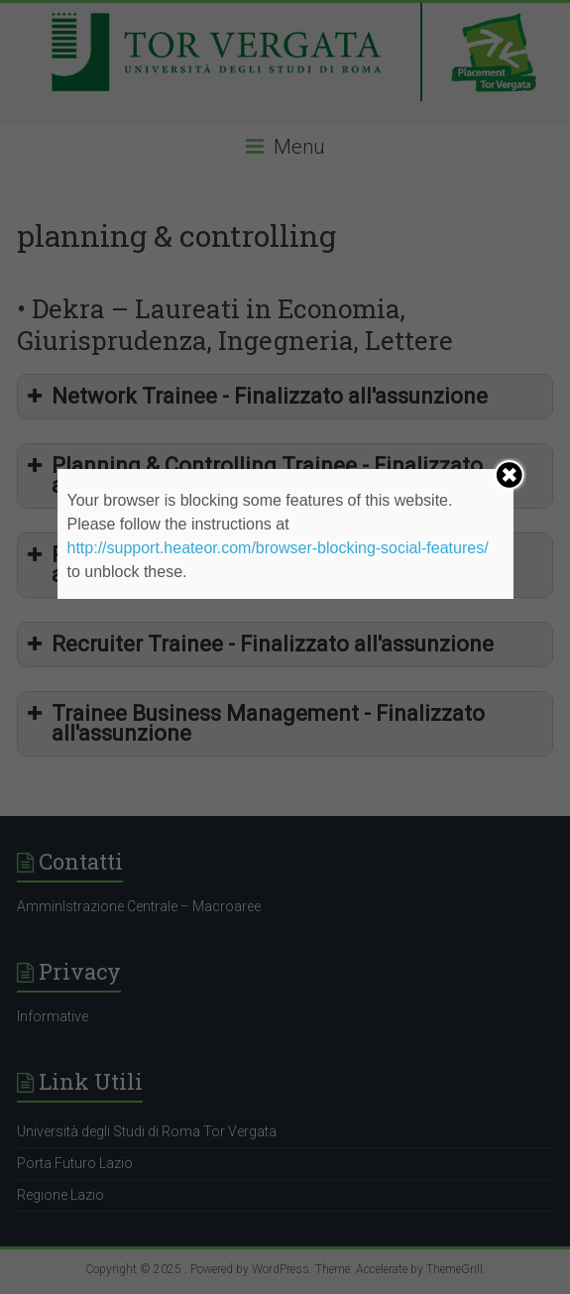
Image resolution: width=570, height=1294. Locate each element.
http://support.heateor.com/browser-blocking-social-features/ (278, 547)
